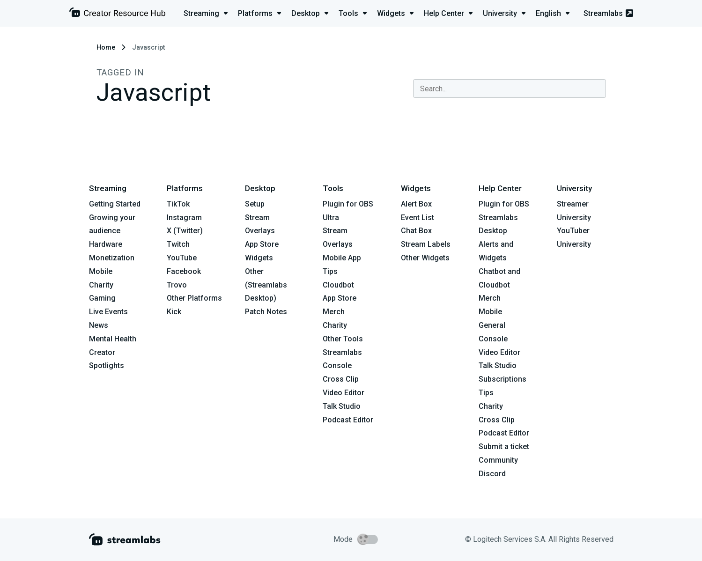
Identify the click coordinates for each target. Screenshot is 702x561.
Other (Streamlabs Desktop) (266, 285)
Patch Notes (266, 311)
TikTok (178, 203)
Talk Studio (342, 406)
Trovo (177, 284)
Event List (417, 217)
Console (493, 338)
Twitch (178, 244)
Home (105, 47)
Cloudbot (338, 284)
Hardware (105, 244)
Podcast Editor (348, 419)
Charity (101, 284)
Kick (174, 311)
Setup (255, 203)
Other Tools (343, 338)
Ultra (331, 217)
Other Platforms (194, 298)
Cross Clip (341, 379)
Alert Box (416, 203)
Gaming (102, 298)
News (98, 325)
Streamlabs (608, 13)
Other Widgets (425, 257)
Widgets (259, 257)
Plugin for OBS (348, 203)
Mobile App (342, 257)
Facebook (184, 271)
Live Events (108, 311)
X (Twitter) (185, 230)
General (492, 325)
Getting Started (114, 203)
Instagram (184, 217)
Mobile (100, 271)
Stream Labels (426, 244)
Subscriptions (502, 379)
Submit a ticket (504, 446)
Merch (334, 311)
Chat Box (416, 230)
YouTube (182, 257)
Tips (330, 271)
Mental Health (112, 338)
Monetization (111, 257)
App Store (262, 244)
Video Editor (343, 392)
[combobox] (509, 88)
